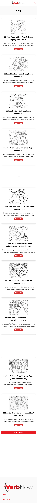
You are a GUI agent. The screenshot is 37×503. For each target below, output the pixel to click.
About (4, 494)
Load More (18, 432)
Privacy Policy (6, 499)
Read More (18, 49)
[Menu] (2, 3)
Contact (5, 497)
